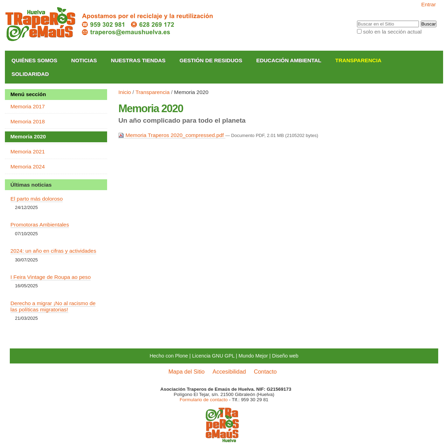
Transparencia (358, 60)
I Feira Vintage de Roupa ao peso (50, 277)
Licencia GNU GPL (213, 356)
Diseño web (285, 356)
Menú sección (28, 94)
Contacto (265, 371)
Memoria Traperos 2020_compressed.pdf (171, 135)
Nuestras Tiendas (138, 60)
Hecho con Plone (168, 356)
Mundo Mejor (253, 356)
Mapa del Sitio (186, 371)
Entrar (428, 4)
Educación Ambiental (288, 60)
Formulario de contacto (203, 399)
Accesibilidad (229, 371)
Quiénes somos (34, 60)
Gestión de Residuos (211, 60)
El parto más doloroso (36, 199)
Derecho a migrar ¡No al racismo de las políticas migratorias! (53, 306)
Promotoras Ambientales (39, 225)
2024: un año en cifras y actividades (53, 251)
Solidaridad (30, 74)
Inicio (124, 92)
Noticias (84, 60)
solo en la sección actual (392, 32)
